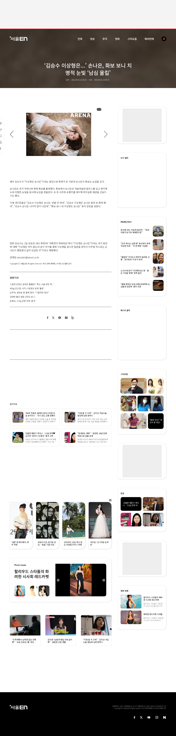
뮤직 (104, 39)
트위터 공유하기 (53, 317)
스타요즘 (132, 39)
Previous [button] (58, 580)
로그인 (164, 706)
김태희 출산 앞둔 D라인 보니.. (23, 296)
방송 (92, 39)
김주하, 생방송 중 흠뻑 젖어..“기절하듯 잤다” (29, 292)
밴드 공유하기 (72, 317)
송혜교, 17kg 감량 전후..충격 (22, 300)
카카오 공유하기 (59, 317)
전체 (80, 39)
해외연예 (149, 39)
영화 (117, 39)
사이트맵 (158, 706)
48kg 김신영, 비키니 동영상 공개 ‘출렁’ (27, 288)
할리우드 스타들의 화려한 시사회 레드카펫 (31, 573)
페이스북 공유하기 (47, 317)
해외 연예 (124, 590)
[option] (59, 134)
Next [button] (103, 580)
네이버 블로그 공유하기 (66, 317)
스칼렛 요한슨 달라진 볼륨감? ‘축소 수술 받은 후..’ (32, 284)
